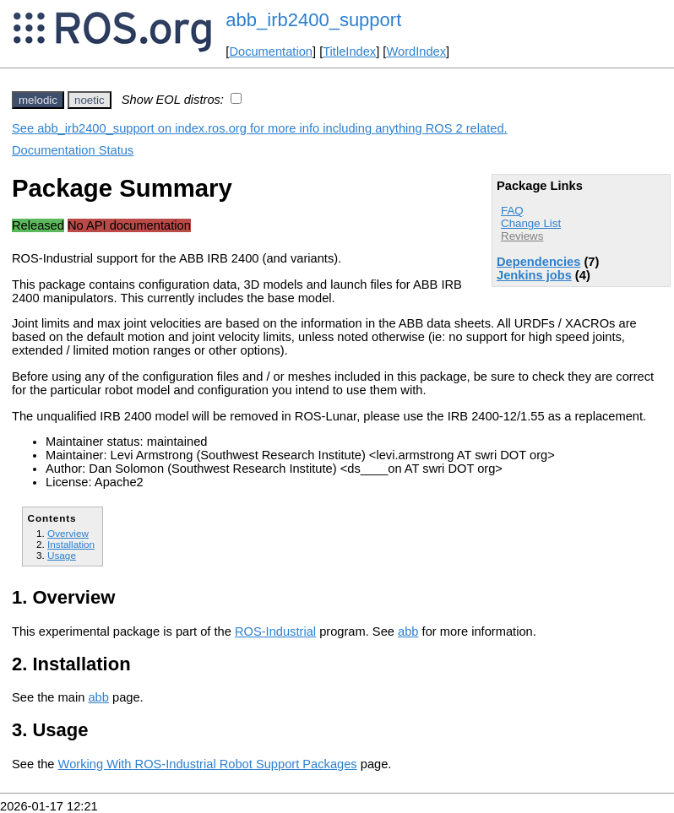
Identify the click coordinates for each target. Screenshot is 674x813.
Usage (61, 555)
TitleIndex (349, 51)
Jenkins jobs (534, 275)
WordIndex (416, 51)
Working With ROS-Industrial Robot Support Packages (207, 764)
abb (408, 631)
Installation (71, 544)
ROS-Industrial (275, 631)
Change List (531, 223)
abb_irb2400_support (313, 19)
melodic (38, 100)
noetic (89, 100)
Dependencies (538, 261)
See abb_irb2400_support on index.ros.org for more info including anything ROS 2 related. (260, 128)
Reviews (522, 236)
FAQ (512, 210)
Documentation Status (72, 150)
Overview (68, 533)
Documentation (271, 51)
